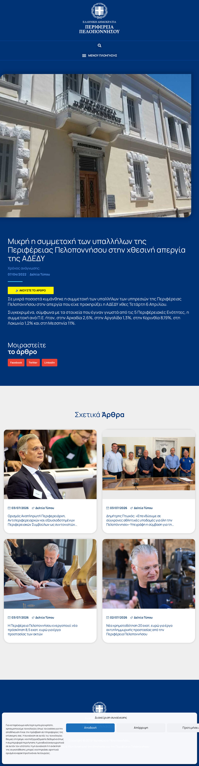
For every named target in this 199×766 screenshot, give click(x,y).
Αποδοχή (90, 728)
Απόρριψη (141, 728)
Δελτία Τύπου (40, 274)
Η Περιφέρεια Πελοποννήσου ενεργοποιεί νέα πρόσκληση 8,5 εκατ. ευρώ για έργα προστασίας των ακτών (42, 629)
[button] (99, 55)
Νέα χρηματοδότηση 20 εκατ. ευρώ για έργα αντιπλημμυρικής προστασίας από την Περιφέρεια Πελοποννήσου (139, 629)
